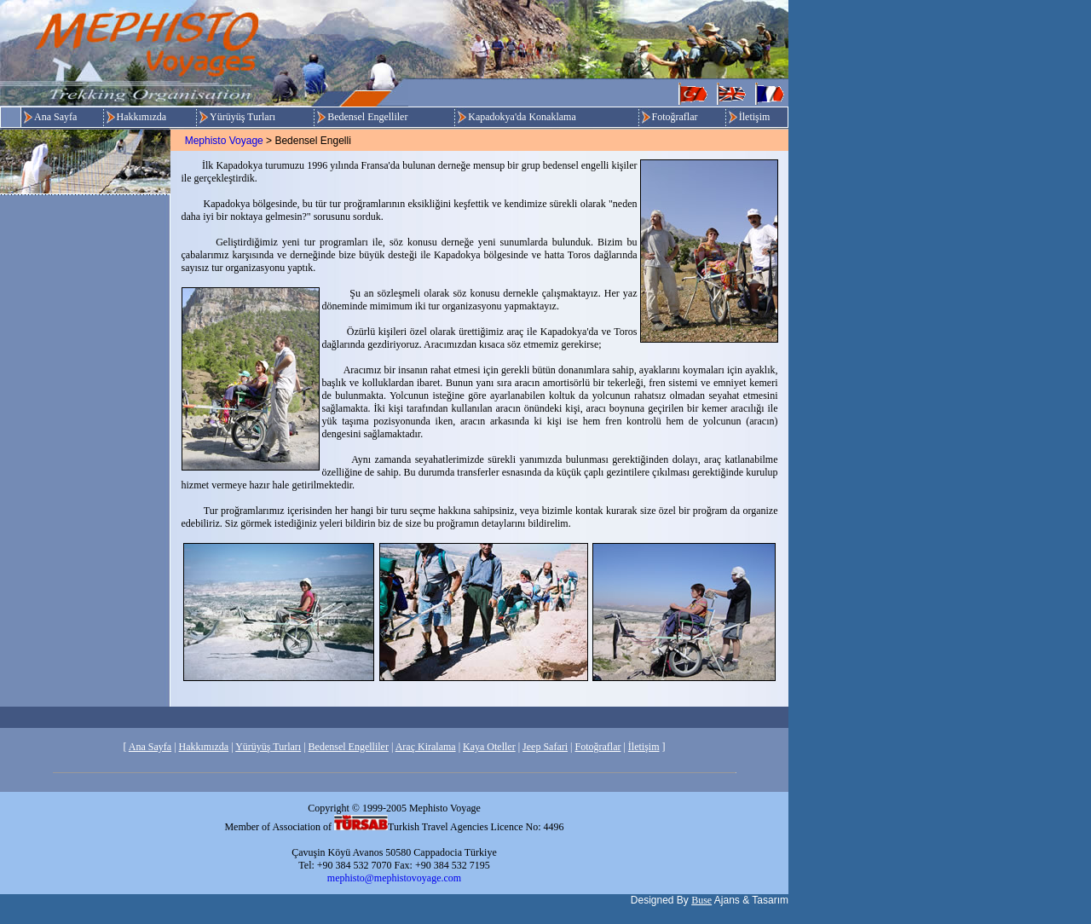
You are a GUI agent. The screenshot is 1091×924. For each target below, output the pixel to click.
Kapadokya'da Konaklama (521, 117)
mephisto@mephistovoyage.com (394, 878)
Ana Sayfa (55, 117)
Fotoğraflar (675, 117)
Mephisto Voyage (224, 141)
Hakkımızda (142, 117)
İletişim (755, 117)
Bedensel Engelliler (367, 117)
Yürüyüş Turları (242, 117)
